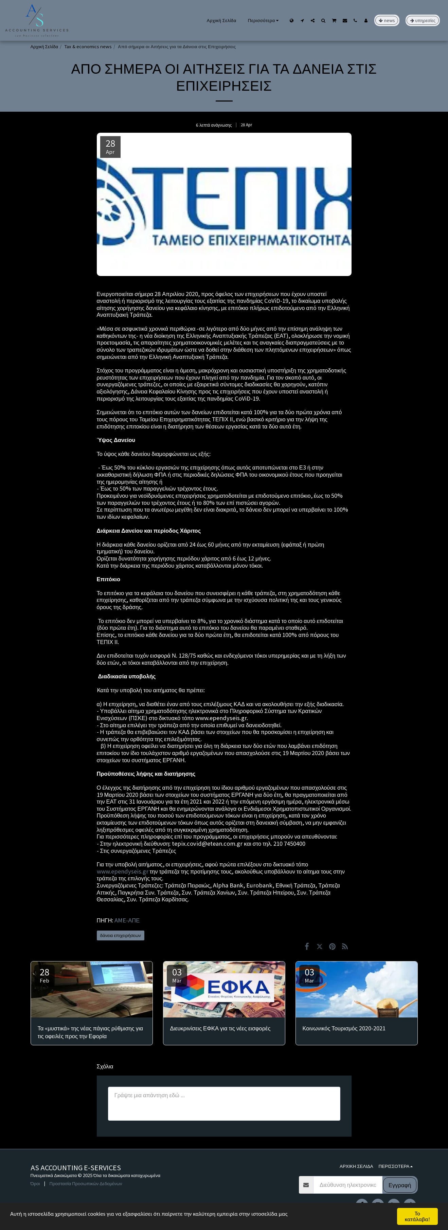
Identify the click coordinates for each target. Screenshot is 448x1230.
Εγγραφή (400, 1185)
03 (177, 974)
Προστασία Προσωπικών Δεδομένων (85, 1183)
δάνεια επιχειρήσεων (120, 935)
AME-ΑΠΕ (127, 920)
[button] (302, 20)
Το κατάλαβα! (417, 1216)
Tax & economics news (88, 46)
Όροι (35, 1183)
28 (44, 974)
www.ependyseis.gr (123, 871)
